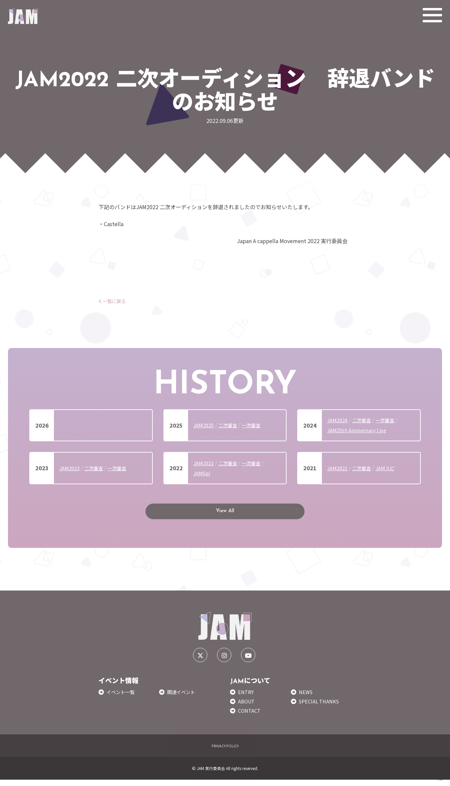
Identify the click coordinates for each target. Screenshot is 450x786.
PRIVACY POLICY (225, 751)
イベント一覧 (122, 698)
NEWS (306, 698)
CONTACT (250, 717)
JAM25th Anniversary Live (358, 430)
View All (225, 514)
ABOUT (247, 707)
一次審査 (257, 425)
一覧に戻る (114, 301)
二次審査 (231, 425)
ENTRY (246, 698)
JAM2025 (204, 425)
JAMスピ (390, 468)
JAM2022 (204, 463)
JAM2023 (70, 468)
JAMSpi (202, 473)
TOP (440, 772)
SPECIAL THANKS (320, 707)
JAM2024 (338, 420)
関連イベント (183, 698)
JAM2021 (338, 468)
